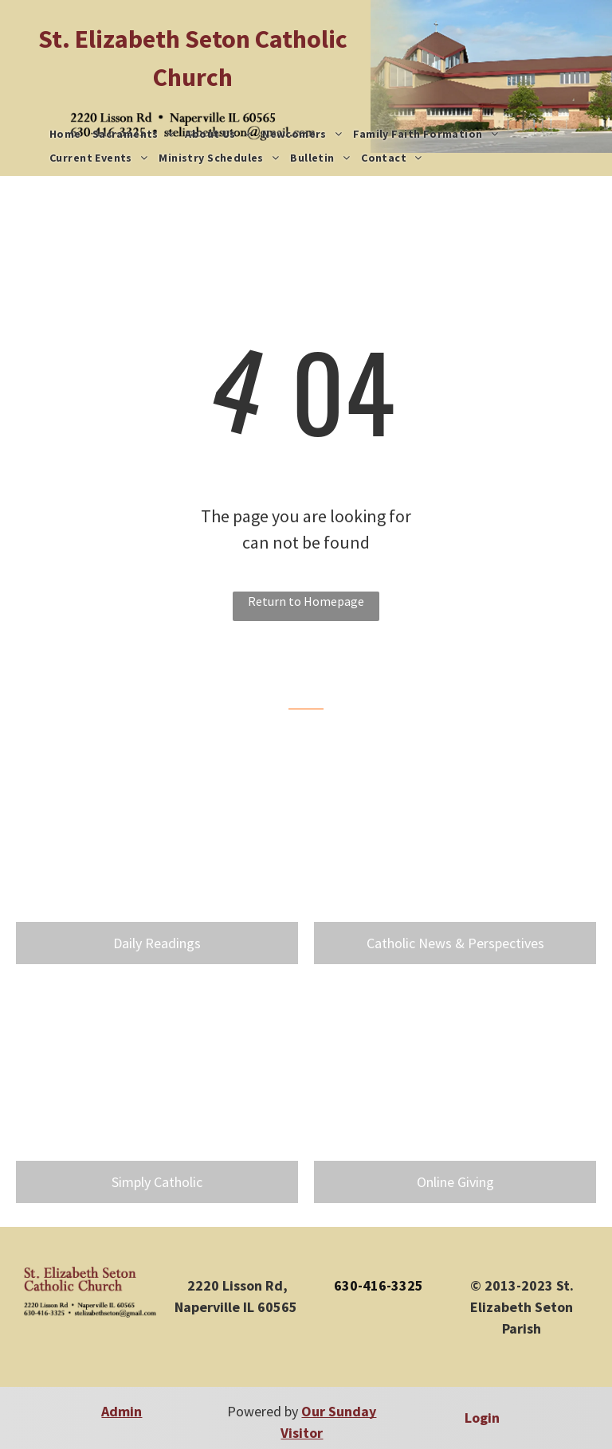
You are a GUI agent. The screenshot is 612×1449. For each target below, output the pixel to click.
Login (482, 1417)
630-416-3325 (378, 1285)
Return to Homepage (306, 601)
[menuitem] (65, 134)
